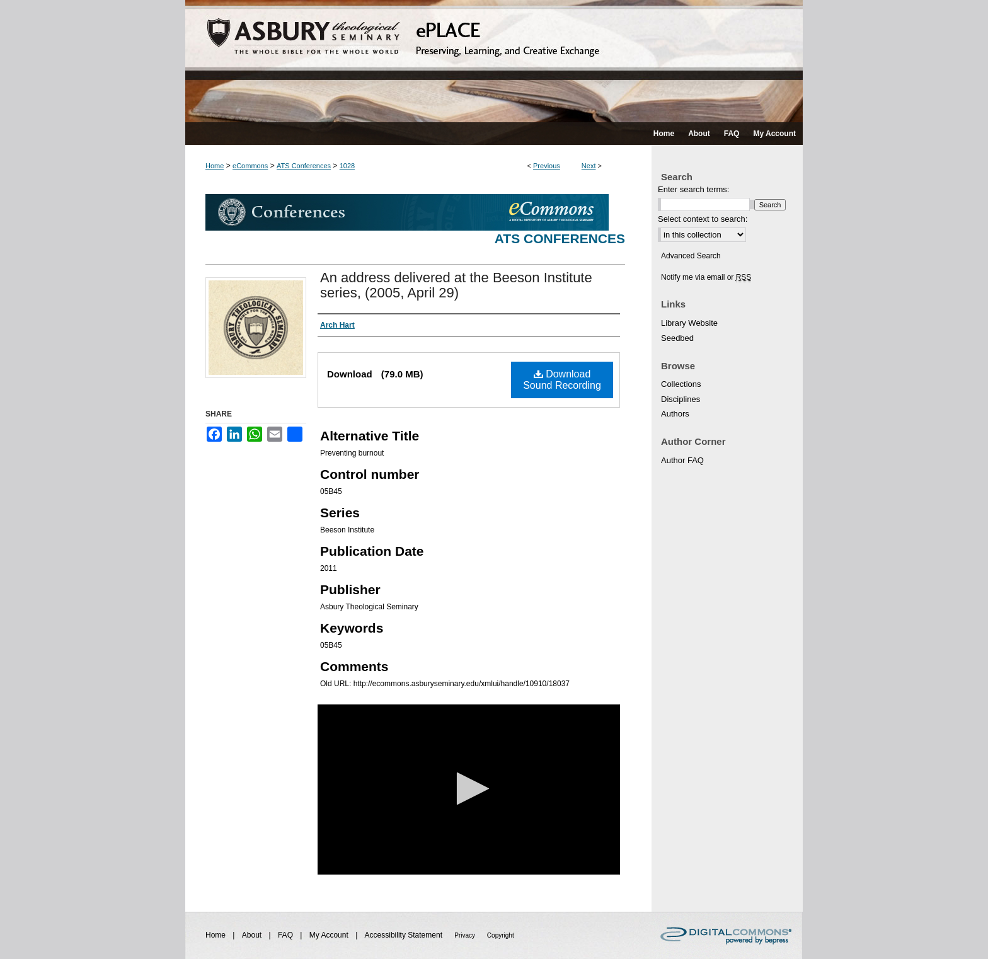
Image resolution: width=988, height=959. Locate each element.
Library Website (689, 323)
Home (214, 165)
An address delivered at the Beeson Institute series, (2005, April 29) (456, 285)
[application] (469, 789)
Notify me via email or (706, 277)
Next (589, 165)
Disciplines (680, 399)
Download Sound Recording (562, 380)
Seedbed (677, 338)
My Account (329, 935)
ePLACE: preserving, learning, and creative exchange (494, 61)
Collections (681, 384)
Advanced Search (691, 255)
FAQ (286, 935)
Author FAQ (682, 460)
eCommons (250, 165)
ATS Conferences (304, 165)
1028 (347, 165)
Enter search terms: (693, 189)
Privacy (465, 935)
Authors (675, 413)
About (253, 935)
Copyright (500, 935)
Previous (546, 165)
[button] (469, 788)
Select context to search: (702, 219)
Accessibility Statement (405, 935)
